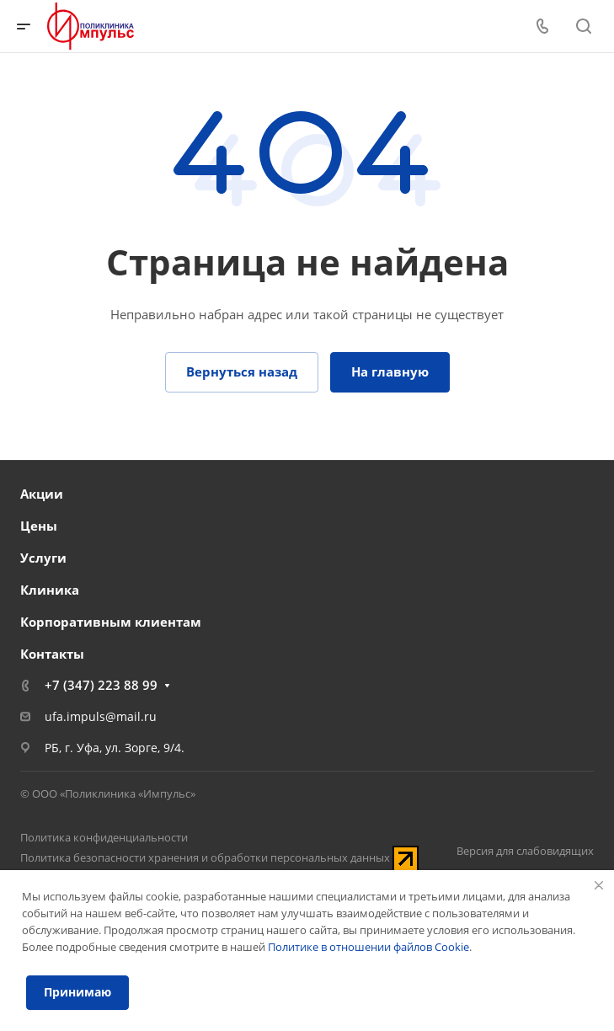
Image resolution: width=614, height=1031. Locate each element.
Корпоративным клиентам (110, 621)
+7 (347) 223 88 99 (101, 684)
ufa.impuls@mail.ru (101, 716)
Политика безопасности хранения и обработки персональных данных (205, 857)
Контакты (52, 653)
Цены (38, 525)
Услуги (43, 557)
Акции (41, 493)
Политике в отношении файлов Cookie (368, 946)
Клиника (49, 589)
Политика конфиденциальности (104, 837)
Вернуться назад (241, 371)
